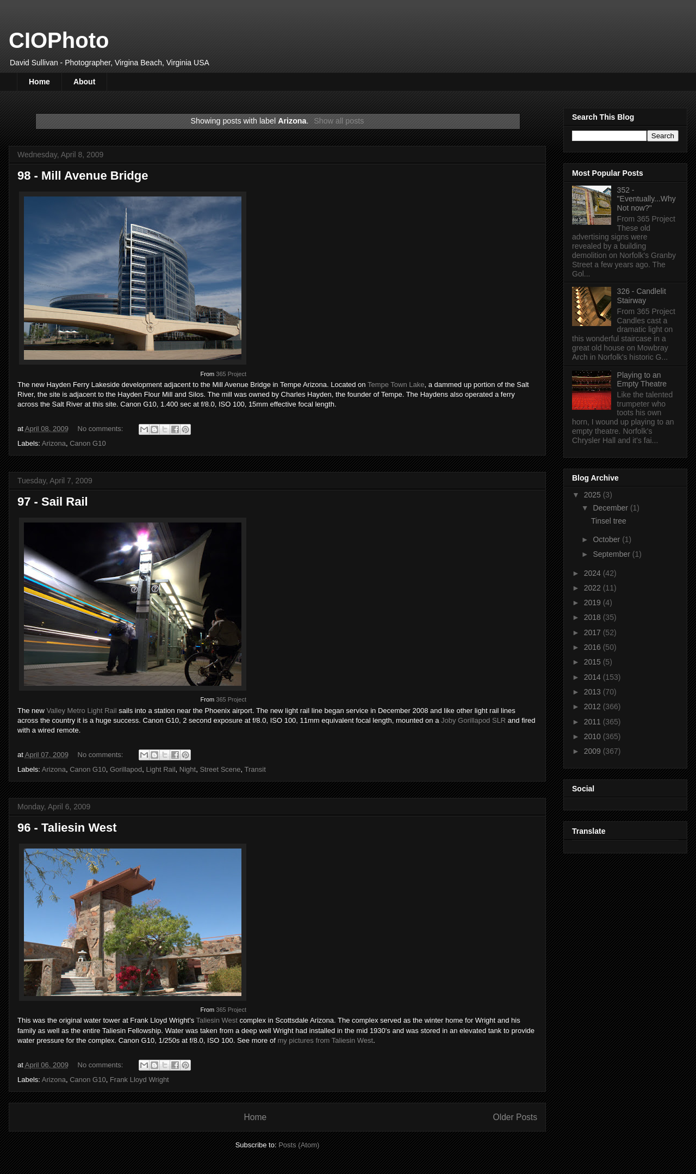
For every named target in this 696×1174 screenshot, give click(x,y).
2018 (593, 617)
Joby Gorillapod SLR (473, 720)
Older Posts (515, 1117)
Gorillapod (126, 769)
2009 (593, 751)
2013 (593, 691)
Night (187, 769)
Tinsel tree (608, 521)
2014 (593, 677)
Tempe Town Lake (396, 384)
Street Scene (220, 769)
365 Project (231, 374)
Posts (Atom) (298, 1145)
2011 (593, 721)
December (611, 507)
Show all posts (339, 120)
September (612, 554)
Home (39, 81)
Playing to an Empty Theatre (642, 380)
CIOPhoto (59, 40)
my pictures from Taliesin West (325, 1040)
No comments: (101, 429)
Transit (255, 769)
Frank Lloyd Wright (139, 1079)
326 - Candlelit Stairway (641, 296)
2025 (593, 494)
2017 (593, 632)
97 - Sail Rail (52, 501)
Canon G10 (88, 443)
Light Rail (160, 769)
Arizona (54, 443)
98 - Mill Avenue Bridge (82, 175)
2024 (593, 573)
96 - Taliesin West (67, 827)
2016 (593, 647)
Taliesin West (217, 1020)
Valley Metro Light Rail (81, 710)
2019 (593, 602)
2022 (593, 587)
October (607, 539)
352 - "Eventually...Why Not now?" (646, 199)
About (84, 81)
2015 (593, 661)
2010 (593, 736)
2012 (593, 706)
